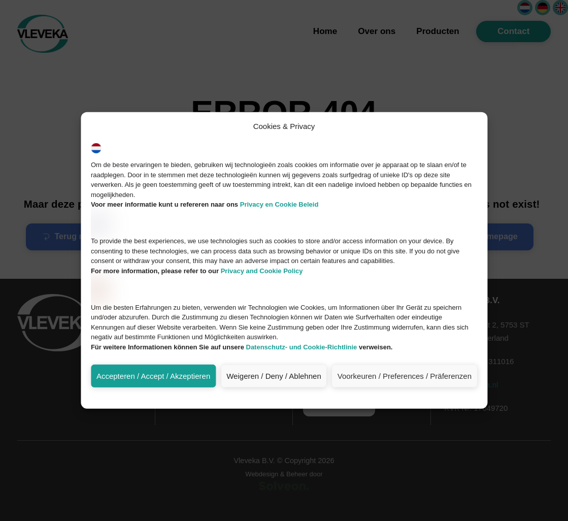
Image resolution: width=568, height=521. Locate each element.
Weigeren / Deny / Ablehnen (273, 433)
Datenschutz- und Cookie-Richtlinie (301, 404)
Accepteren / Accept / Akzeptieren (153, 433)
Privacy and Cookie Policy (262, 328)
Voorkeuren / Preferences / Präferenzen (405, 433)
